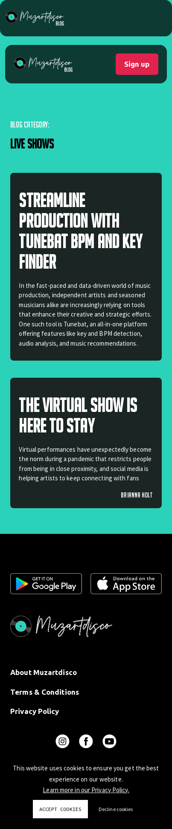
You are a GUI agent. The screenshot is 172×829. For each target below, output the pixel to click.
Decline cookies (116, 809)
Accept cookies (60, 809)
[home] (43, 64)
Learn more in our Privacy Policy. (86, 790)
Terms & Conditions (44, 692)
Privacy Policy (34, 711)
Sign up (136, 64)
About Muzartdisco (43, 672)
